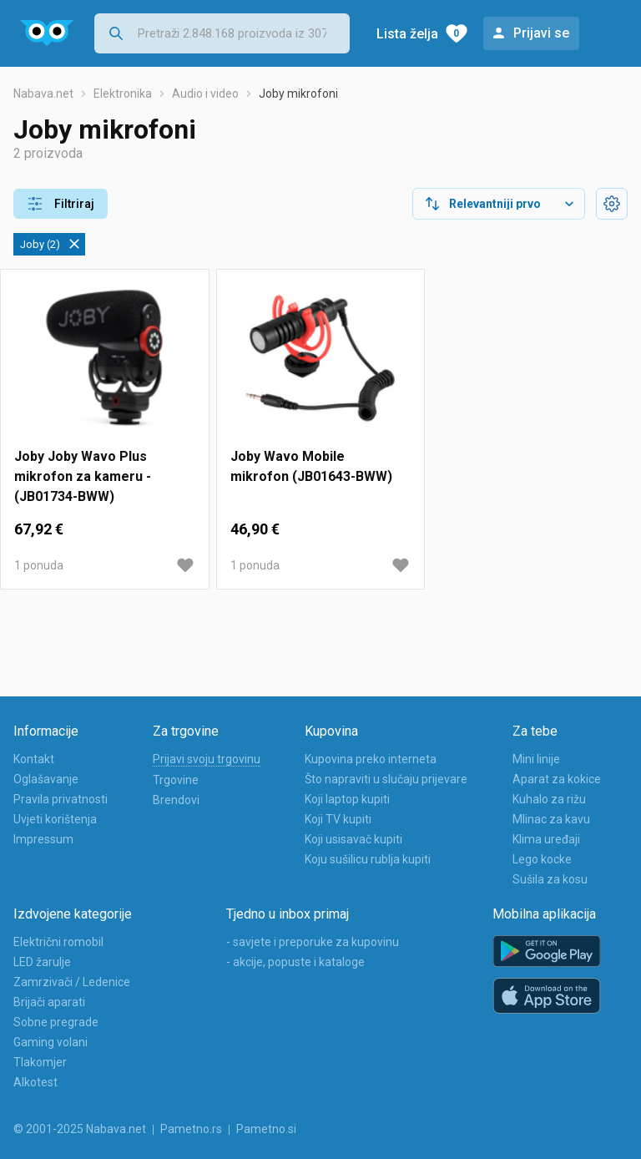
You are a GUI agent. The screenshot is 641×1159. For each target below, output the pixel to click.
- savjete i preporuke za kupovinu (312, 942)
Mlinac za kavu (551, 819)
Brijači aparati (49, 1002)
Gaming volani (50, 1042)
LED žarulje (42, 962)
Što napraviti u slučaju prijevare (386, 779)
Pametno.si (266, 1129)
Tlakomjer (40, 1062)
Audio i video (205, 93)
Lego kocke (542, 859)
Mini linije (536, 759)
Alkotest (35, 1082)
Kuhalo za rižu (549, 799)
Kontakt (33, 759)
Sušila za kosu (550, 879)
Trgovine (176, 780)
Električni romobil (58, 942)
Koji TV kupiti (338, 819)
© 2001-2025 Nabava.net (79, 1129)
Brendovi (176, 800)
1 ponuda (38, 565)
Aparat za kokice (556, 779)
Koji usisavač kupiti (353, 839)
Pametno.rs (191, 1129)
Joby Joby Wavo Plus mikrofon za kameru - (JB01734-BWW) (82, 476)
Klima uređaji (546, 839)
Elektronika (122, 93)
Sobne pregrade (55, 1022)
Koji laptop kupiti (347, 799)
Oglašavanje (45, 779)
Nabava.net (43, 93)
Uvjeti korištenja (55, 819)
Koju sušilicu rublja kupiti (368, 859)
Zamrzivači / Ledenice (71, 982)
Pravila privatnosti (60, 799)
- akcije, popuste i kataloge (295, 962)
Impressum (43, 839)
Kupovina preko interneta (371, 759)
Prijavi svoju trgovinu (206, 759)
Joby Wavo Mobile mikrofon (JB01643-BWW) (311, 466)
